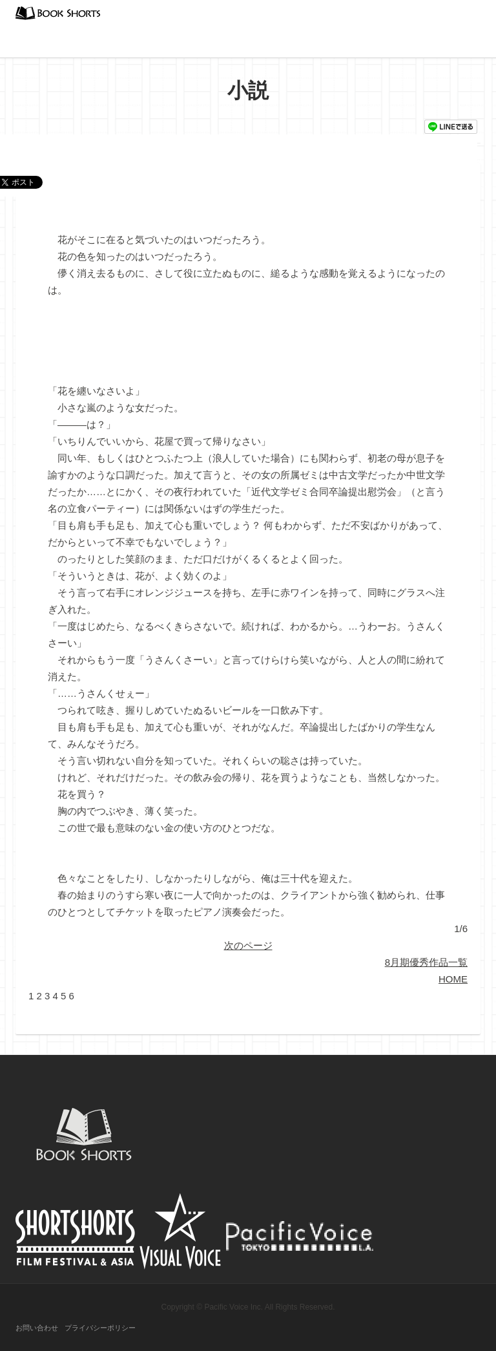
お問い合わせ (37, 1328)
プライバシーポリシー (100, 1328)
